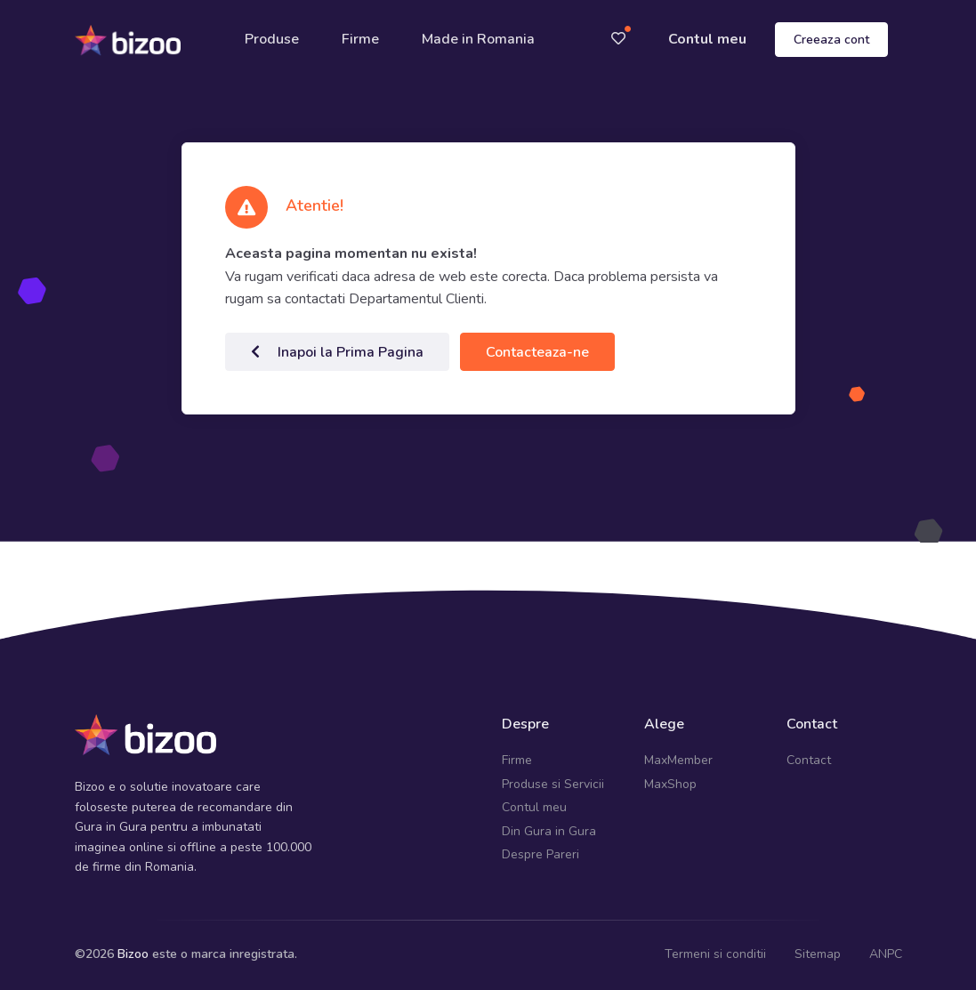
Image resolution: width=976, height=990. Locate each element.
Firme (360, 39)
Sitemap (818, 954)
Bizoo (133, 954)
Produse (272, 39)
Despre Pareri (540, 854)
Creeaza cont (831, 39)
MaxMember (678, 760)
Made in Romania (478, 39)
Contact (808, 760)
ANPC (885, 954)
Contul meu (707, 39)
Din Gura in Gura (549, 831)
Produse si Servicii (553, 784)
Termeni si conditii (715, 954)
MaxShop (670, 784)
